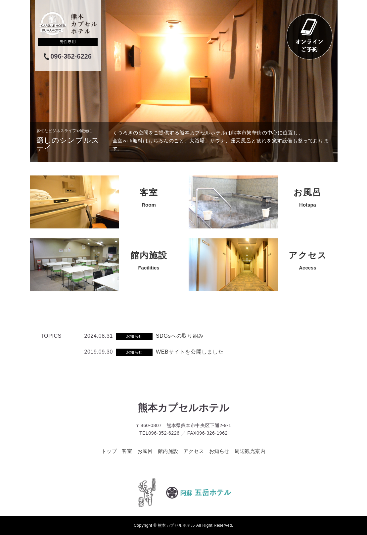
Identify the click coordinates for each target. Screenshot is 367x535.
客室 (127, 451)
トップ (109, 451)
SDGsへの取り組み (180, 336)
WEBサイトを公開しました (190, 352)
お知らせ (219, 451)
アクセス (193, 451)
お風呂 (145, 451)
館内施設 (168, 451)
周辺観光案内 (250, 451)
